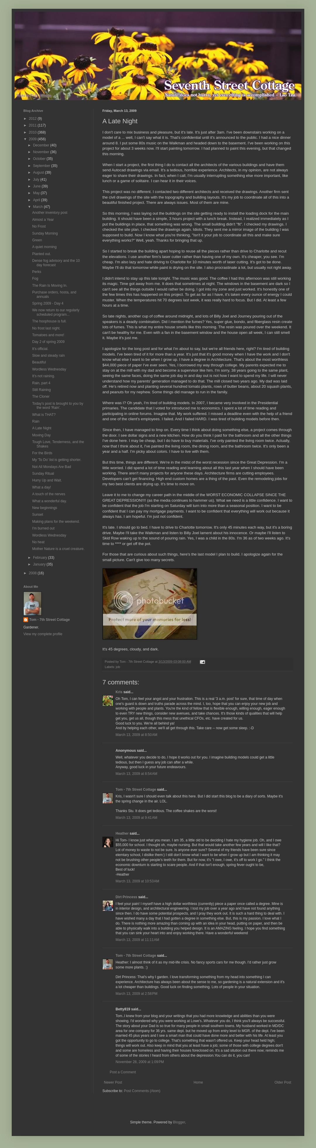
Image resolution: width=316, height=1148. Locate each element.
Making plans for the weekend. (56, 522)
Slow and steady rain (48, 355)
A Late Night (41, 428)
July (36, 179)
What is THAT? (44, 415)
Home (198, 1082)
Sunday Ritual (43, 474)
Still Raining (41, 390)
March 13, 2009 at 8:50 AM (136, 735)
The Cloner (40, 396)
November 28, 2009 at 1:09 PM (140, 1062)
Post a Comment (123, 1072)
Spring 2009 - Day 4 (47, 303)
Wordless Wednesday (49, 369)
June (37, 186)
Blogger (179, 1122)
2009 (33, 139)
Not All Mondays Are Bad (51, 467)
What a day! (41, 487)
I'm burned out (43, 528)
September (42, 166)
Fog (35, 278)
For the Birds (42, 453)
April (37, 200)
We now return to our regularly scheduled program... (55, 312)
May (37, 193)
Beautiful (39, 362)
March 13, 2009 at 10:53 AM (137, 881)
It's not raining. (43, 376)
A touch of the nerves (48, 494)
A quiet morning (44, 247)
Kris (119, 692)
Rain (36, 421)
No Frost (39, 226)
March (38, 207)
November (41, 152)
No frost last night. (46, 328)
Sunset (37, 514)
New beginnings (44, 508)
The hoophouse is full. (49, 321)
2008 (33, 573)
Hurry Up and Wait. (47, 480)
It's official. (40, 349)
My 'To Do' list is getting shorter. (56, 460)
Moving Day (41, 435)
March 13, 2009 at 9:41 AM (136, 818)
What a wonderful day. (49, 501)
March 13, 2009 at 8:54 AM (136, 774)
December (41, 145)
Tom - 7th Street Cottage (136, 789)
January (40, 564)
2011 (33, 125)
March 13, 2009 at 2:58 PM (136, 994)
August (39, 172)
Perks (36, 272)
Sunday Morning (45, 233)
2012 (33, 119)
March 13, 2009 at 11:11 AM (137, 940)
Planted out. (41, 254)
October (40, 159)
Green (37, 240)
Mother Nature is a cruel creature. (58, 549)
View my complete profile (42, 634)
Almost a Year (43, 220)
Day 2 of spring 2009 (48, 342)
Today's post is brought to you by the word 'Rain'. (57, 406)
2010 (33, 132)
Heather (122, 833)
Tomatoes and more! (48, 335)
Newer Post (113, 1082)
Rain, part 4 (41, 383)
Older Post (282, 1082)
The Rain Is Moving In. (49, 285)
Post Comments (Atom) (142, 1091)
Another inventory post (49, 213)
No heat (38, 542)
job (118, 667)
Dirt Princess (126, 897)
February (40, 558)
